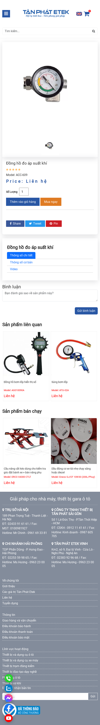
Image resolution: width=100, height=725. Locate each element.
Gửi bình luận (86, 311)
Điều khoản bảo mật (15, 637)
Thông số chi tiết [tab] (21, 255)
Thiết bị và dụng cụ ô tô (18, 655)
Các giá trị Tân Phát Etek (18, 592)
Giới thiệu (8, 586)
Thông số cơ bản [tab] (21, 262)
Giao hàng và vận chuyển (19, 620)
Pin (54, 223)
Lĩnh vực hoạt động (15, 649)
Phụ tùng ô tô (11, 677)
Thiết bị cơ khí (11, 683)
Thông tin (8, 615)
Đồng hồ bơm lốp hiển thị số (20, 382)
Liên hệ (7, 597)
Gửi (93, 696)
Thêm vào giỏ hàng (23, 202)
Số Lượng (11, 191)
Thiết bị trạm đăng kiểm (18, 666)
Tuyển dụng (10, 603)
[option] (50, 89)
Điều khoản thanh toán (17, 632)
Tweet (35, 223)
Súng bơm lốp (60, 382)
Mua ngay (51, 202)
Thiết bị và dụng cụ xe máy (20, 660)
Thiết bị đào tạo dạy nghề (19, 672)
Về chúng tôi (10, 580)
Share (15, 223)
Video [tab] (14, 269)
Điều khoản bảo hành (16, 626)
